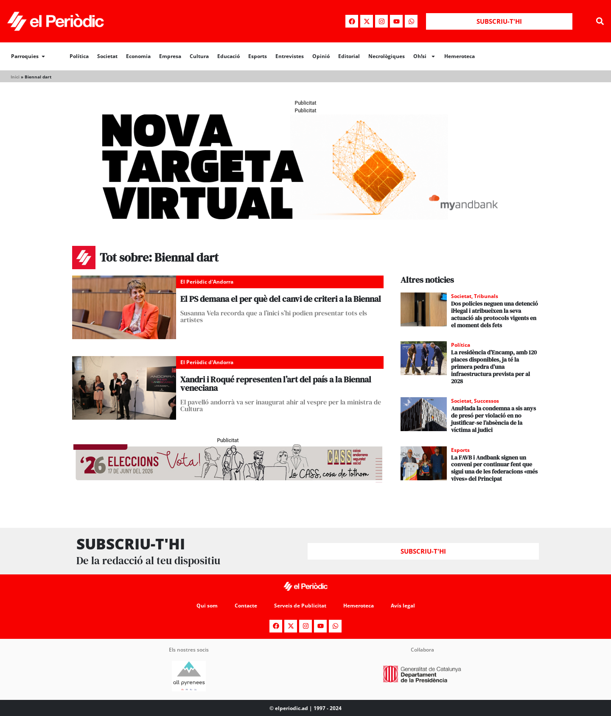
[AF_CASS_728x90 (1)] (227, 480)
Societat (107, 56)
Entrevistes (289, 56)
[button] (600, 21)
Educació (228, 56)
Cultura (199, 56)
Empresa (170, 56)
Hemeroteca (459, 56)
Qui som (207, 605)
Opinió (321, 56)
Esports (257, 56)
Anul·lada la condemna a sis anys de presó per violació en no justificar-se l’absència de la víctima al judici (493, 419)
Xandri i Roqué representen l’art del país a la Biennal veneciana (275, 383)
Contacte (246, 605)
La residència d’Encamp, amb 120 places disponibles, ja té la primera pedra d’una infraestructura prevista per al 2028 (494, 366)
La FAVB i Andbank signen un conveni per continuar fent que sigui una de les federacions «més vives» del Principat (494, 468)
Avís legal (403, 605)
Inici (15, 77)
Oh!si (424, 56)
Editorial (349, 56)
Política (79, 56)
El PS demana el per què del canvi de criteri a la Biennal (280, 299)
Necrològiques (386, 56)
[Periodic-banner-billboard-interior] (305, 217)
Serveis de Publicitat (300, 605)
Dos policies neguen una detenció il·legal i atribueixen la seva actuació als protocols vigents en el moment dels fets (494, 314)
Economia (138, 56)
